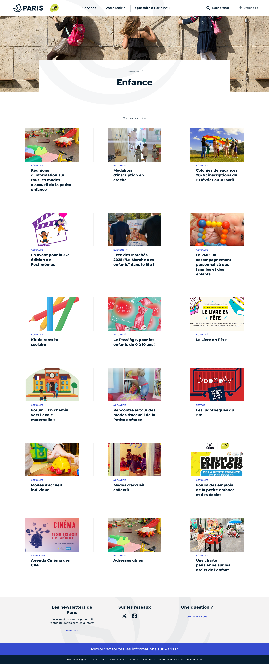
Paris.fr (171, 649)
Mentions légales (77, 659)
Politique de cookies (171, 659)
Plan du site (194, 659)
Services (133, 71)
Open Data (148, 659)
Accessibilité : (115, 659)
